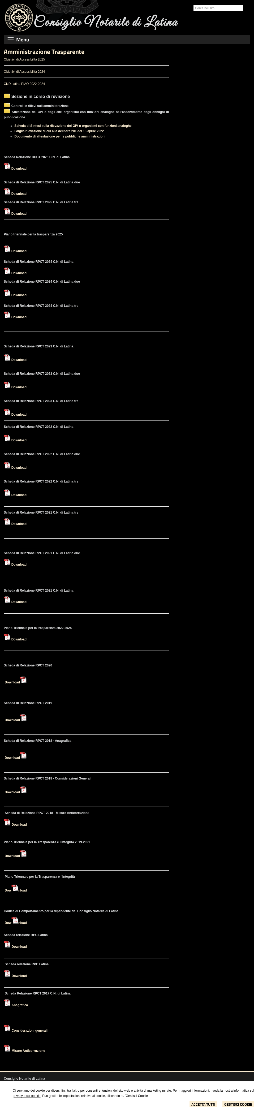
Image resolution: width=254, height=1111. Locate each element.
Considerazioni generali (30, 1030)
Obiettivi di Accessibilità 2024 (24, 72)
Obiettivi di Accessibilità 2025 (24, 59)
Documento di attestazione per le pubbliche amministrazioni (59, 136)
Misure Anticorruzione (28, 1051)
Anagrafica (19, 1005)
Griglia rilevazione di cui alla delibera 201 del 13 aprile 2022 (59, 131)
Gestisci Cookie (238, 1104)
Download (19, 168)
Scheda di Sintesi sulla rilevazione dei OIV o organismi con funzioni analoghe (72, 126)
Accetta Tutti (203, 1104)
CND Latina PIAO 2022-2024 (24, 84)
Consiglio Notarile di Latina (105, 22)
